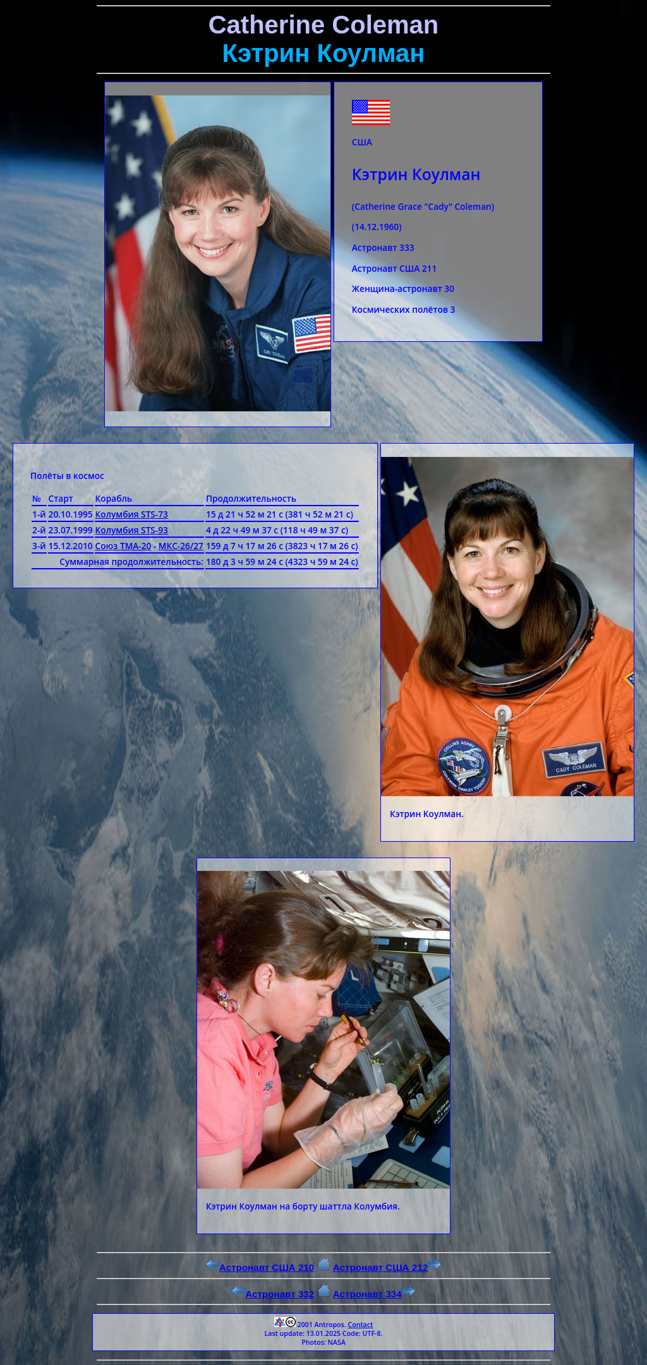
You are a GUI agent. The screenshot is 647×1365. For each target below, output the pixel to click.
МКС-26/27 (181, 546)
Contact (360, 1324)
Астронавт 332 (273, 1294)
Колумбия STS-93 (131, 530)
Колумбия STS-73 (131, 514)
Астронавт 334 (374, 1294)
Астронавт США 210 (260, 1267)
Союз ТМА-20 (123, 546)
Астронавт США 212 (387, 1267)
